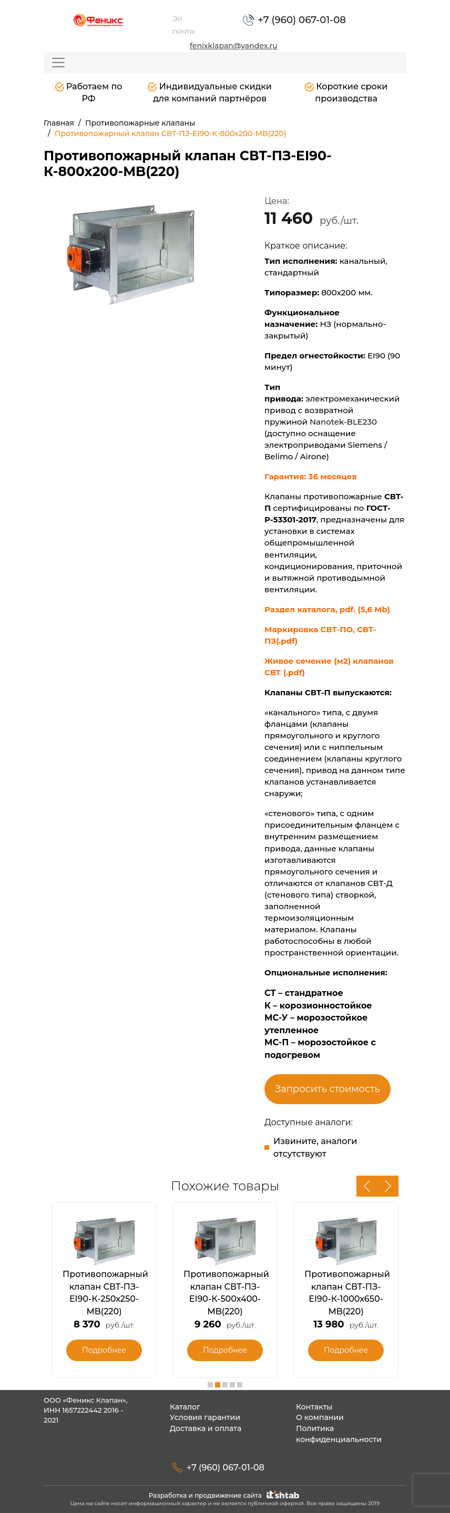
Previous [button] (366, 1186)
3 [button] (225, 1384)
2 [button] (217, 1384)
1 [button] (210, 1384)
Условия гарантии (205, 1417)
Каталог (185, 1407)
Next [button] (387, 1186)
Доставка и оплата (205, 1428)
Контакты (314, 1407)
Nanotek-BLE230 (343, 422)
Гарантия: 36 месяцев (311, 476)
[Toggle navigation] (58, 62)
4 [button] (232, 1384)
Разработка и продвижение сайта (225, 1495)
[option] (130, 253)
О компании (320, 1417)
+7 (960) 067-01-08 (301, 20)
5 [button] (239, 1384)
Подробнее (104, 1350)
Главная (59, 123)
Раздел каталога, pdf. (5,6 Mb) (327, 609)
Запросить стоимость (327, 1089)
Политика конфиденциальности (339, 1434)
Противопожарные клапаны (140, 123)
